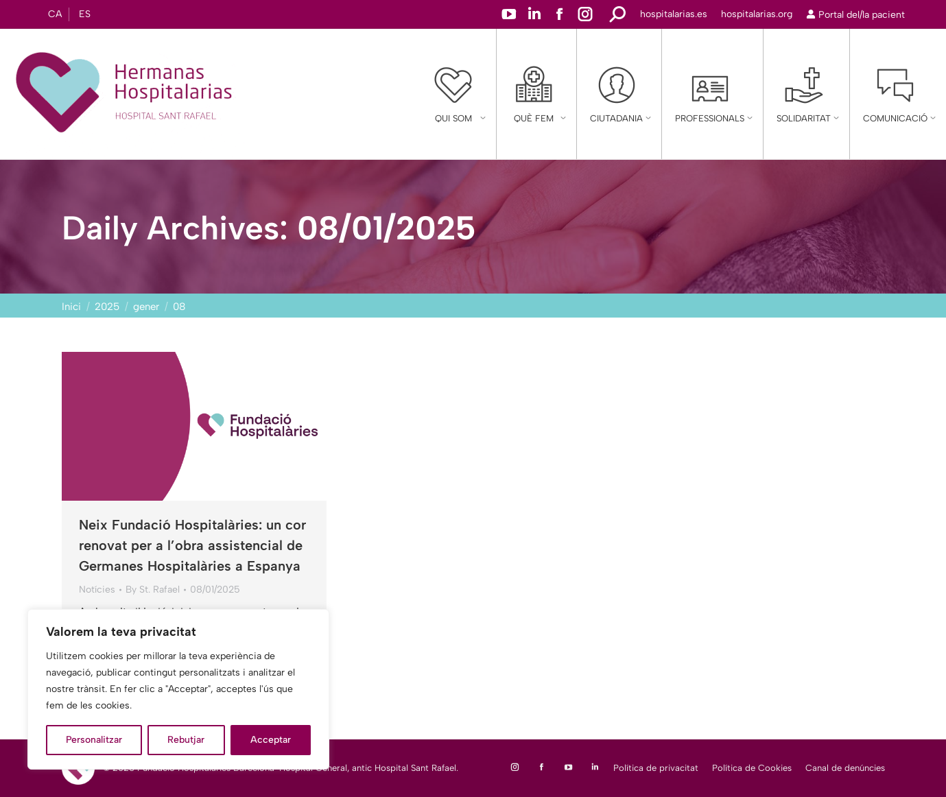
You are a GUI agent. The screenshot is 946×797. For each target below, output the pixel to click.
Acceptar (270, 740)
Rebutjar (185, 740)
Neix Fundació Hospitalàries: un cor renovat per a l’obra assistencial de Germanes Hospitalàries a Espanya (192, 545)
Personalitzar (94, 740)
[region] (178, 689)
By (153, 589)
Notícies (97, 589)
